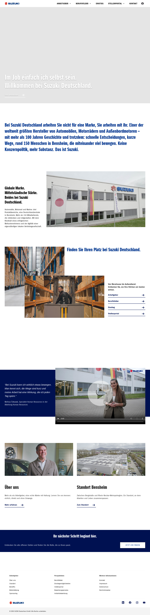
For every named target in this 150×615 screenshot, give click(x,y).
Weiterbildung (14, 590)
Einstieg (99, 3)
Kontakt (133, 3)
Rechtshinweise (104, 590)
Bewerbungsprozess (61, 590)
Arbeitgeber (62, 3)
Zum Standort (83, 505)
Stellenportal (115, 3)
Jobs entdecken (11, 95)
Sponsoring (13, 593)
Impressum (103, 584)
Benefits (12, 587)
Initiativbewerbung (60, 593)
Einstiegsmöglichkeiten (62, 584)
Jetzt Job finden (133, 545)
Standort (12, 584)
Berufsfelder (82, 3)
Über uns (12, 580)
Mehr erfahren (11, 505)
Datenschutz (103, 587)
